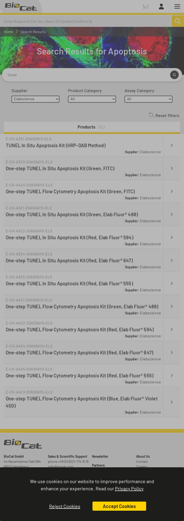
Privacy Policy (129, 488)
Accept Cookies (119, 506)
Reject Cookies (64, 506)
